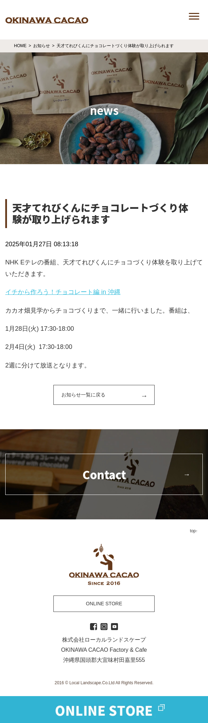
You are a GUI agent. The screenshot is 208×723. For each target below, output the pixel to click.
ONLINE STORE (104, 603)
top (193, 530)
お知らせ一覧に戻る (83, 394)
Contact (104, 474)
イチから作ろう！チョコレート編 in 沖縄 (62, 292)
